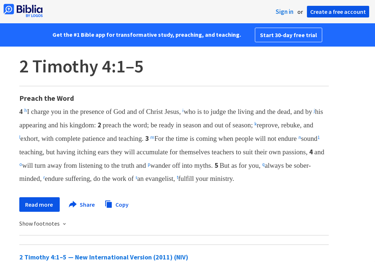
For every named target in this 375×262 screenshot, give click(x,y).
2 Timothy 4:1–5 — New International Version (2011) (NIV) (103, 257)
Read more (39, 204)
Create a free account (338, 11)
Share (82, 204)
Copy (116, 203)
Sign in (284, 12)
